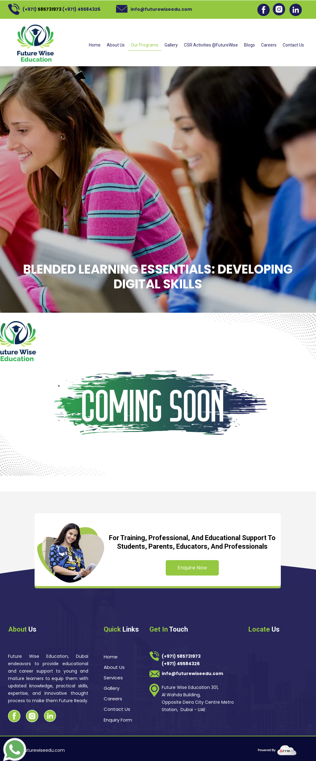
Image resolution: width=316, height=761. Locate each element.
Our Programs (144, 45)
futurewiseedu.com (44, 750)
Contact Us (293, 45)
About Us (116, 45)
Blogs (249, 45)
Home (95, 45)
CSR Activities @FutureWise (211, 45)
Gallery (171, 45)
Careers (268, 45)
